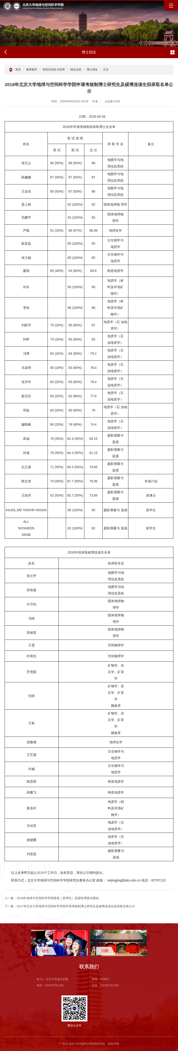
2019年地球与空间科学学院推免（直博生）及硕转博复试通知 (52, 898)
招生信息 (75, 69)
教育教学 (31, 69)
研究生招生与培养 (54, 69)
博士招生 (92, 69)
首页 (18, 69)
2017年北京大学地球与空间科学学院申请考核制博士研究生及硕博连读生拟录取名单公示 (70, 906)
